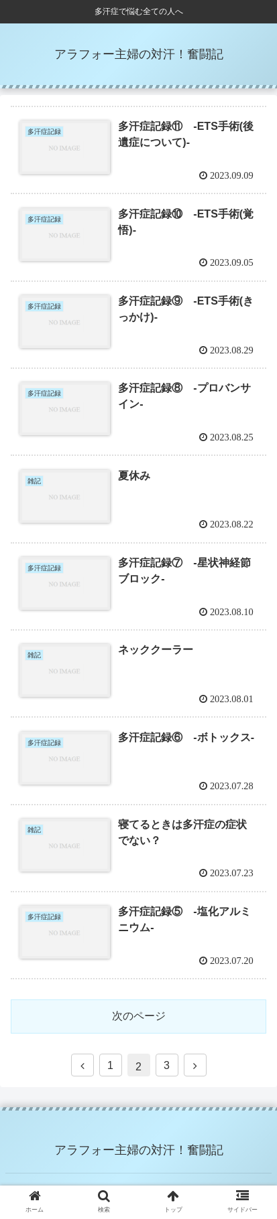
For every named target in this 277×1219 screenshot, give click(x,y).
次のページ (139, 1016)
